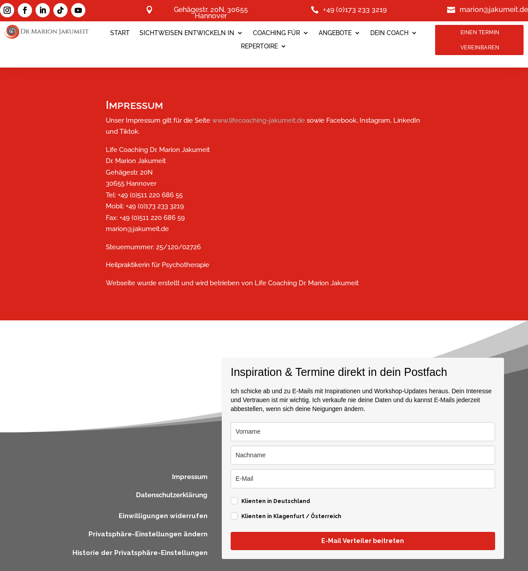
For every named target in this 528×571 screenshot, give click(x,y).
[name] (363, 431)
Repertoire (259, 46)
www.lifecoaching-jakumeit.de (258, 120)
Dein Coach (389, 33)
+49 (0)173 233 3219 (355, 10)
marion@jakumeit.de (494, 10)
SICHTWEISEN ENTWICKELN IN (187, 33)
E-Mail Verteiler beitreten (362, 540)
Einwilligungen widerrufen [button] (163, 516)
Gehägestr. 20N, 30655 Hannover (211, 13)
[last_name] (363, 455)
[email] (363, 478)
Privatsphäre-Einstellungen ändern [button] (148, 534)
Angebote (335, 33)
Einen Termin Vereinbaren (480, 40)
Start (120, 33)
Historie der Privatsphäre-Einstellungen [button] (140, 553)
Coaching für (276, 33)
